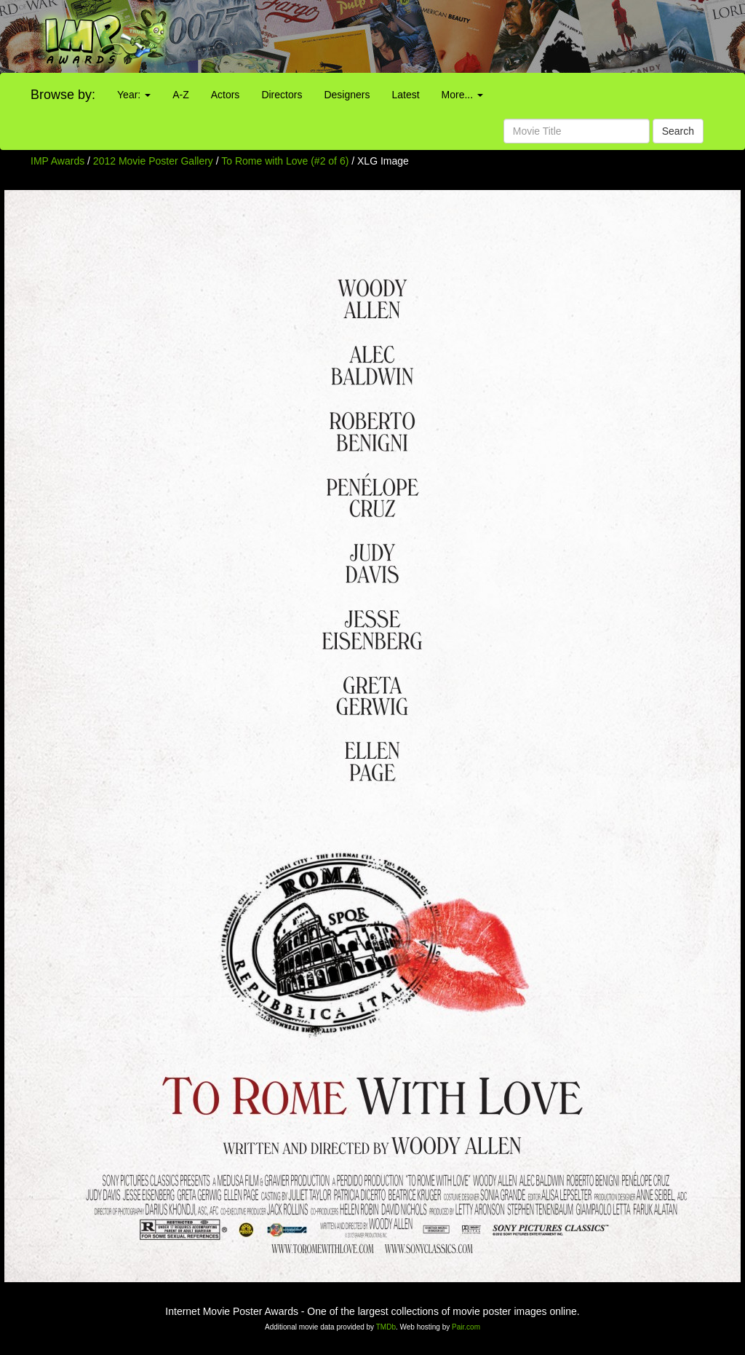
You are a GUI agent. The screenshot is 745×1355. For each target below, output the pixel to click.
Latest (405, 94)
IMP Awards (57, 161)
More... (462, 94)
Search (678, 131)
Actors (225, 94)
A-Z (180, 94)
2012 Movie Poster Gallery (153, 161)
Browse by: (63, 94)
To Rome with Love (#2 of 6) (284, 161)
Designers (347, 94)
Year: (134, 94)
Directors (281, 94)
